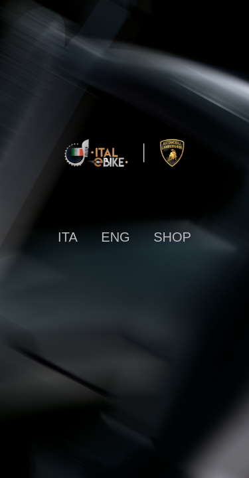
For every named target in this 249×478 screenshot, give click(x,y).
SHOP (172, 237)
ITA (68, 237)
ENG (115, 237)
